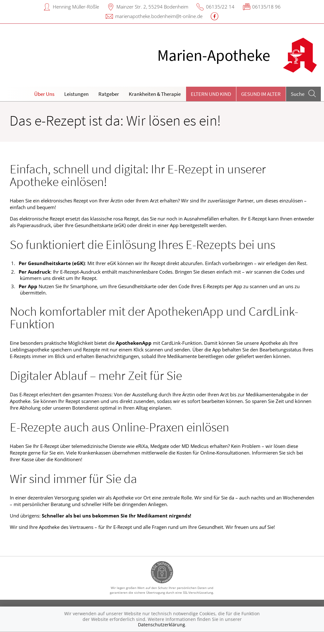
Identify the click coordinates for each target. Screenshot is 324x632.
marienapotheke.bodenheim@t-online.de (158, 16)
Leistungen (76, 93)
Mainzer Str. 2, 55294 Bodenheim (152, 6)
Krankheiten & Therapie (155, 93)
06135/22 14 (220, 6)
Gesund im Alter (261, 93)
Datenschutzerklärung (161, 625)
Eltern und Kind (211, 93)
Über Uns (44, 93)
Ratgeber (108, 93)
